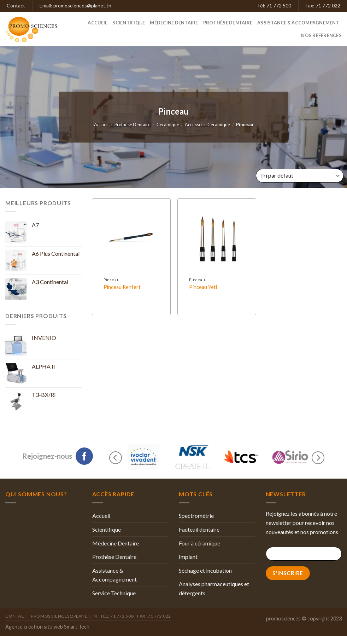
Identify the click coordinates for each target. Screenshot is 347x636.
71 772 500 (278, 5)
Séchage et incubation (205, 570)
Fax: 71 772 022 (154, 616)
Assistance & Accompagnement (298, 22)
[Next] (318, 458)
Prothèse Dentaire (227, 22)
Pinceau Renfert (122, 287)
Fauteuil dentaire (199, 529)
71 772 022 (328, 5)
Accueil (97, 22)
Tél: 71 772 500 (117, 616)
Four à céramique (199, 543)
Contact (16, 5)
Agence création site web (34, 627)
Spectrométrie (196, 515)
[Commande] (299, 176)
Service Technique (114, 593)
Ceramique (168, 124)
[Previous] (115, 458)
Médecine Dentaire (174, 22)
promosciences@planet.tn (82, 5)
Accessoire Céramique (207, 124)
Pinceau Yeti (203, 287)
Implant (188, 556)
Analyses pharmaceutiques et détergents (214, 588)
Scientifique (128, 22)
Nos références (321, 35)
